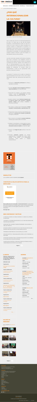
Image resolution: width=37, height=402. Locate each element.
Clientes (2, 377)
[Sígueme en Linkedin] (3, 392)
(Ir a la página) (21, 177)
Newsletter (3, 384)
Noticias (2, 380)
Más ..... (32, 298)
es (32, 0)
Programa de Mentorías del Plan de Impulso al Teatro (15, 231)
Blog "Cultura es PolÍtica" (5, 382)
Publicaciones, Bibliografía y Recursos (7, 368)
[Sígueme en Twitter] (4, 392)
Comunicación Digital (4, 375)
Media (2, 383)
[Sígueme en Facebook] (1, 392)
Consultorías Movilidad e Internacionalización (8, 371)
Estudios (2, 374)
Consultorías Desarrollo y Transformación (7, 372)
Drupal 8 (30, 400)
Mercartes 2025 (30, 287)
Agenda (2, 376)
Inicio (2, 8)
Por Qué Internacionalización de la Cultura (8, 366)
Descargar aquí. (6, 209)
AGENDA (23, 254)
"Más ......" (13, 312)
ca (35, 0)
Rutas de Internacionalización (6, 367)
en (34, 0)
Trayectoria (3, 388)
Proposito (3, 387)
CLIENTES (6, 254)
